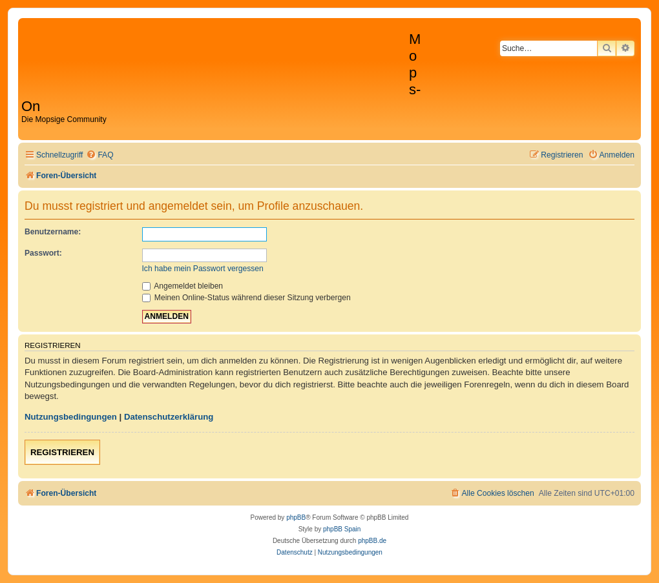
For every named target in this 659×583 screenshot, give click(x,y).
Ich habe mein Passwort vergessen (203, 268)
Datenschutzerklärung (169, 417)
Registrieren (62, 452)
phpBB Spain (342, 529)
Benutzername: (53, 231)
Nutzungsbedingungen (71, 417)
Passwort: (43, 253)
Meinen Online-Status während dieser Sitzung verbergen (246, 297)
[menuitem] (99, 155)
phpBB (296, 517)
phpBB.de (372, 540)
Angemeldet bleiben (183, 286)
